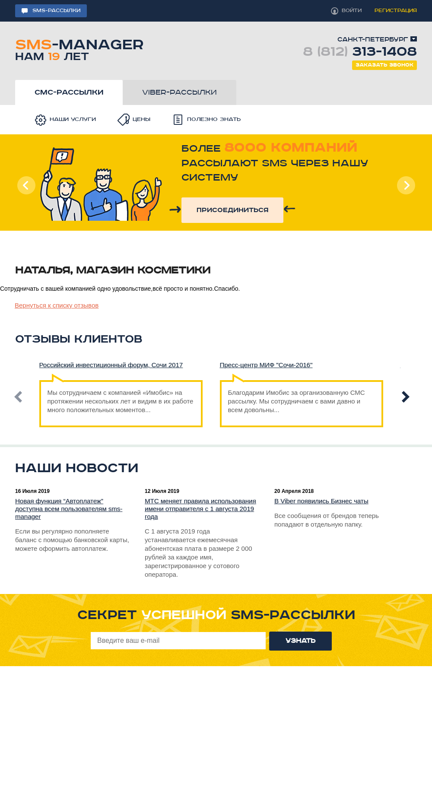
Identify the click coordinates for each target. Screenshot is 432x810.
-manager (79, 48)
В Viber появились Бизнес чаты (321, 501)
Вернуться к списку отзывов (56, 305)
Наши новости (76, 468)
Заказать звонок (384, 65)
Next (405, 185)
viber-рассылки (179, 92)
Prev (26, 185)
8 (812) (360, 52)
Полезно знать (214, 119)
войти (352, 10)
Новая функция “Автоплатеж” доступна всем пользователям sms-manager (68, 508)
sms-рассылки (56, 10)
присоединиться (232, 210)
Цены (141, 119)
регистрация (396, 10)
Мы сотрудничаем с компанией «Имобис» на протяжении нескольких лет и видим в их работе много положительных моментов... (121, 396)
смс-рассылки (69, 92)
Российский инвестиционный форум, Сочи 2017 (111, 364)
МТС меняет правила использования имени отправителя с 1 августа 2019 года (200, 508)
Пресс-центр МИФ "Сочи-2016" (266, 364)
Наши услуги (73, 119)
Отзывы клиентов (78, 339)
